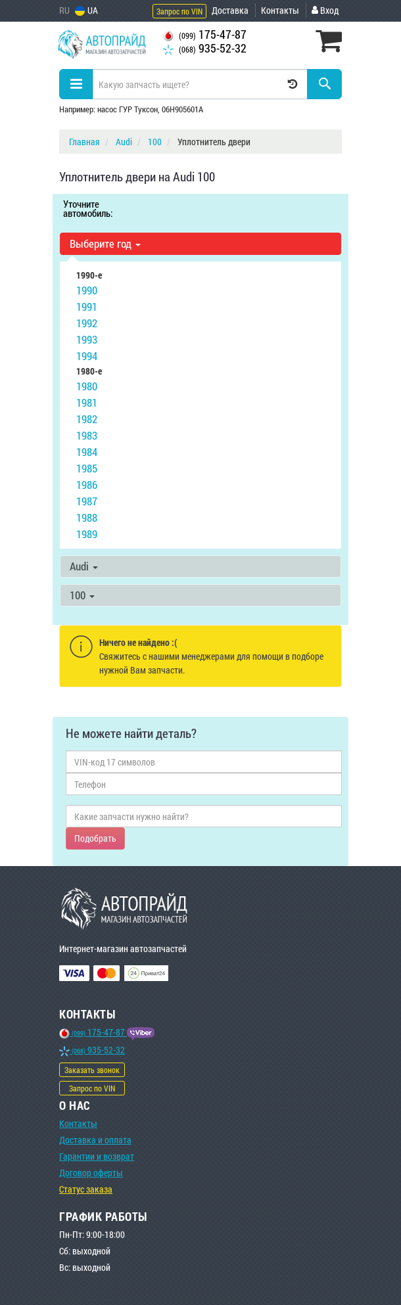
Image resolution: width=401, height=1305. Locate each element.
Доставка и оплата (95, 1139)
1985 (86, 468)
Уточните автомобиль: (87, 208)
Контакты (280, 10)
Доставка (230, 10)
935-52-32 (205, 48)
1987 (86, 501)
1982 (86, 418)
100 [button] (82, 595)
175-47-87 (205, 34)
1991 (86, 306)
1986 (86, 484)
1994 (86, 355)
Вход (325, 10)
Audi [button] (84, 566)
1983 (86, 435)
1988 (86, 517)
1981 (86, 402)
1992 (86, 323)
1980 (86, 386)
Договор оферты (91, 1172)
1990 (86, 290)
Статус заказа (85, 1189)
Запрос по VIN (179, 11)
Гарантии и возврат (96, 1156)
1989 (86, 533)
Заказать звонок (92, 1070)
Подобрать (95, 838)
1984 (86, 451)
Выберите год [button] (105, 243)
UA (86, 10)
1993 (86, 339)
